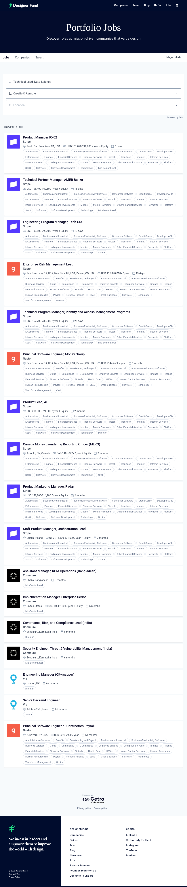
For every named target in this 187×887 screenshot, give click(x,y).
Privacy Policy (14, 877)
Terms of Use (14, 874)
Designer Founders (82, 875)
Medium (131, 855)
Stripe (27, 142)
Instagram (132, 845)
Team (136, 5)
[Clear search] (176, 82)
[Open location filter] (176, 105)
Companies (121, 5)
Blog (147, 5)
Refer (157, 5)
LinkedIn (131, 835)
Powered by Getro (175, 117)
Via (25, 680)
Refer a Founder (80, 865)
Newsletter (77, 855)
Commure (29, 576)
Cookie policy (100, 808)
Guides (74, 840)
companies (22, 57)
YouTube (131, 850)
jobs (6, 57)
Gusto (27, 269)
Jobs (168, 5)
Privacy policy (84, 808)
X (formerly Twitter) (138, 840)
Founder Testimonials (83, 870)
